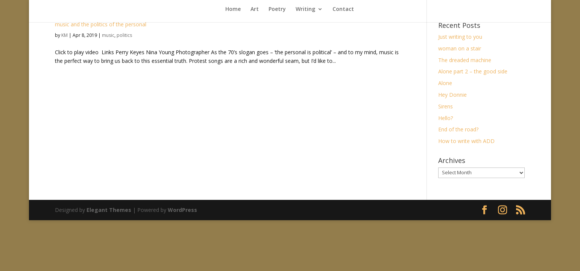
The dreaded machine (464, 60)
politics (124, 35)
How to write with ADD (466, 141)
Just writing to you (460, 36)
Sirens (445, 106)
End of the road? (458, 129)
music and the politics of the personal (100, 24)
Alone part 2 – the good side (472, 71)
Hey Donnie (452, 94)
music (108, 35)
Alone (445, 83)
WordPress (182, 209)
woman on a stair (459, 48)
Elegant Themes (109, 209)
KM (64, 35)
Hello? (445, 118)
